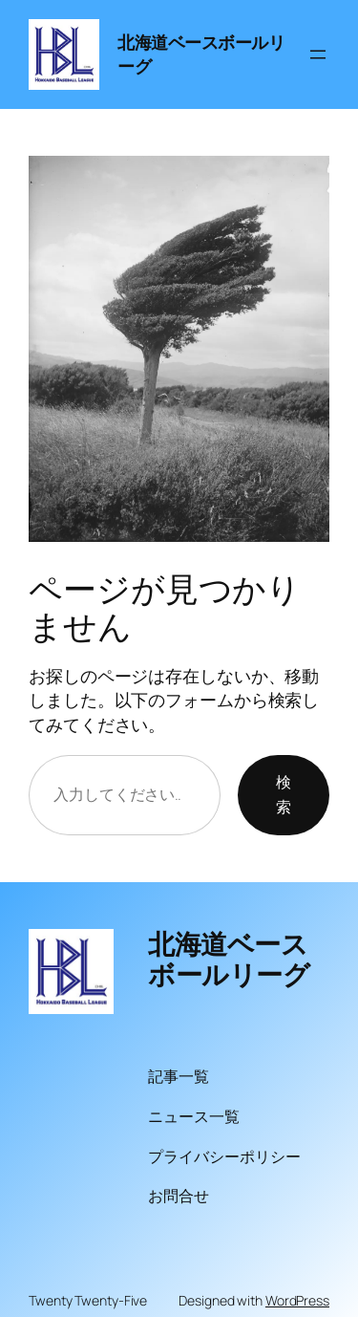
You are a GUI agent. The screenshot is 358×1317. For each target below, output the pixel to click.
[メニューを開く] (317, 54)
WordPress (297, 1300)
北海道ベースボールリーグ (228, 958)
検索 (283, 794)
